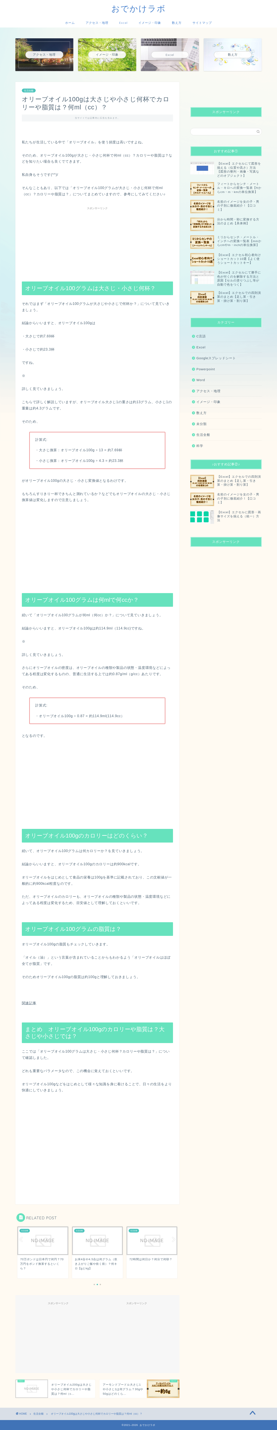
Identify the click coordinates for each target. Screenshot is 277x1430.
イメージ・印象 (149, 23)
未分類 (201, 424)
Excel (123, 23)
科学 (199, 446)
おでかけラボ (138, 8)
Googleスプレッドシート (216, 358)
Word (200, 380)
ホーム (70, 23)
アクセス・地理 (97, 23)
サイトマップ (202, 23)
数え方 (177, 23)
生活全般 (29, 90)
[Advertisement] (97, 242)
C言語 (201, 336)
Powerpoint (205, 369)
